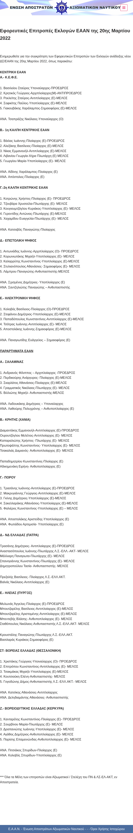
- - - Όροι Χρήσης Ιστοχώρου (104, 829)
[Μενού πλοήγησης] (124, 7)
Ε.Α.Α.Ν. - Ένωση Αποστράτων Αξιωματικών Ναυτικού (46, 829)
